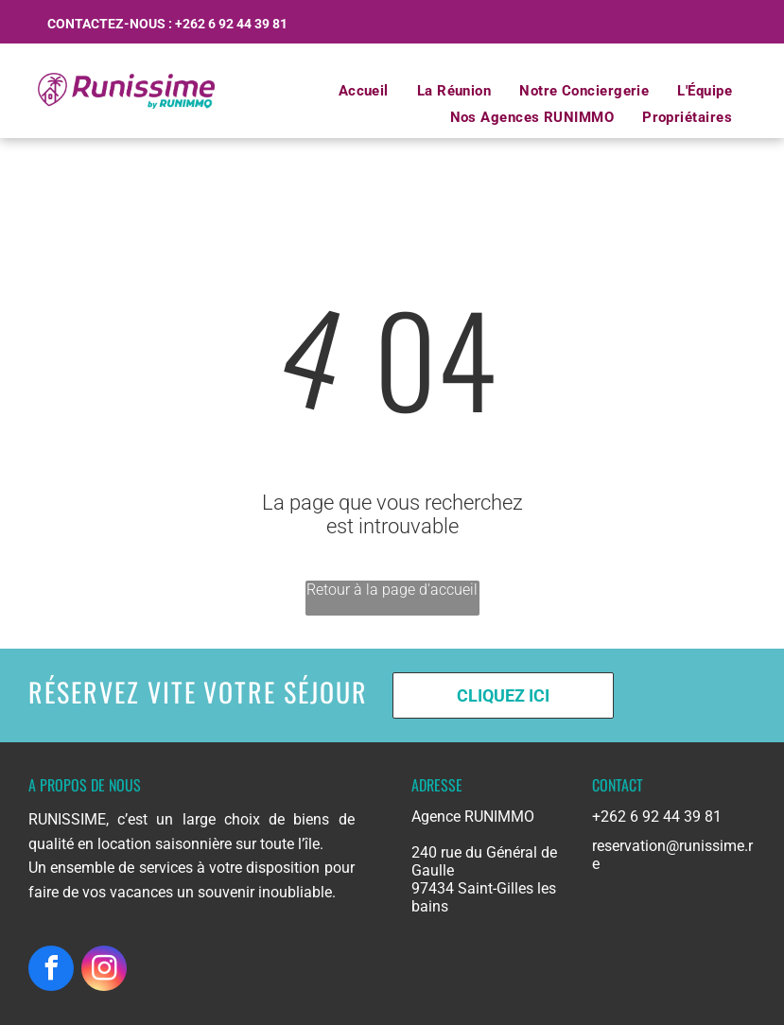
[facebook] (51, 971)
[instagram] (104, 971)
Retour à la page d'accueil (392, 590)
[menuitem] (363, 91)
